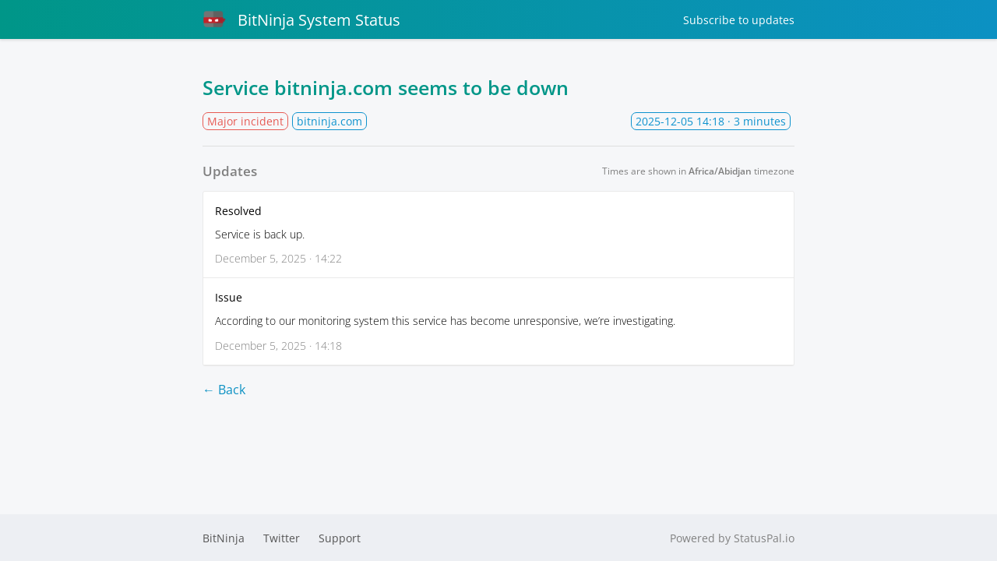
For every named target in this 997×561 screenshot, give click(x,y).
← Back (224, 389)
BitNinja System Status (301, 19)
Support (340, 538)
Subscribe (738, 19)
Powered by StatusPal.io (732, 538)
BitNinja (224, 538)
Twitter (281, 538)
